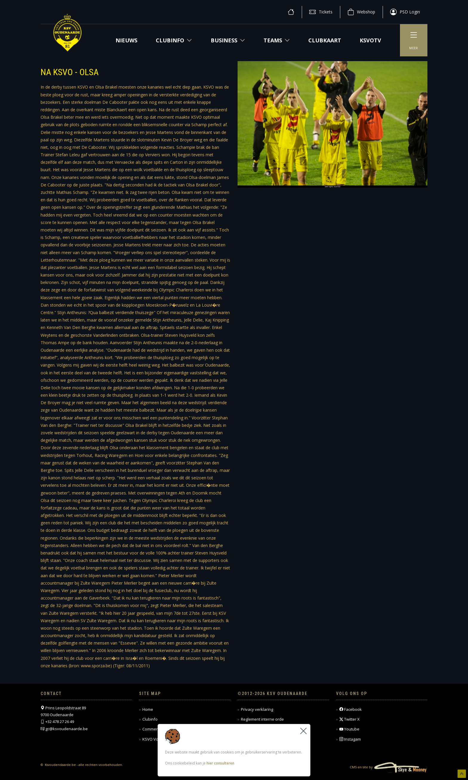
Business (228, 40)
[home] (291, 12)
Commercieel (154, 729)
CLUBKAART (324, 40)
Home (147, 709)
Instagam (350, 739)
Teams (277, 40)
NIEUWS (126, 40)
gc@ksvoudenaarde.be (66, 728)
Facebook (350, 709)
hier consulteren (220, 763)
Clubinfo (174, 40)
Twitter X (349, 719)
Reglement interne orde (262, 719)
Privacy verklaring (257, 709)
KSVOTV (370, 40)
